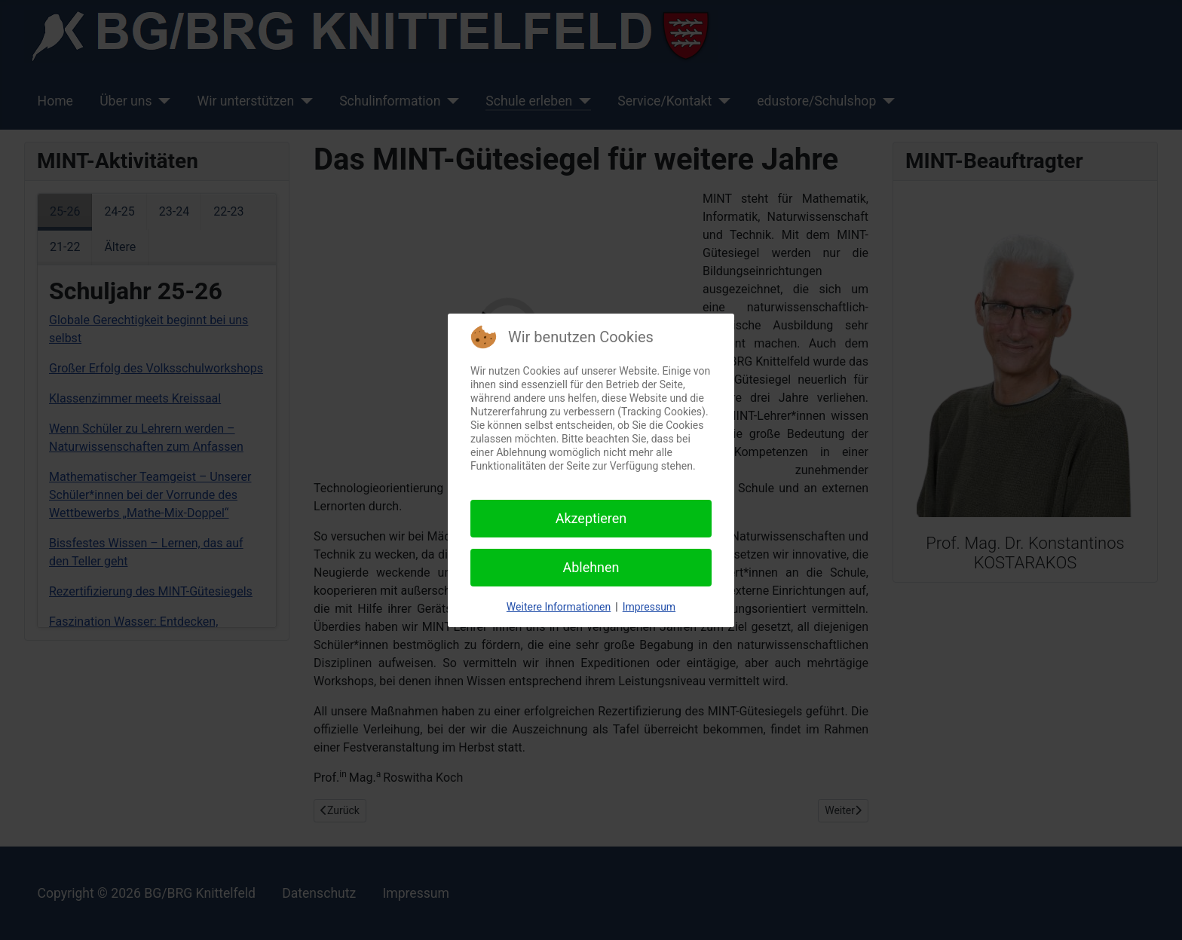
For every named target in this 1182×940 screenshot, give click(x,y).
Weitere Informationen (559, 607)
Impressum (649, 607)
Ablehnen (590, 567)
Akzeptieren (591, 518)
